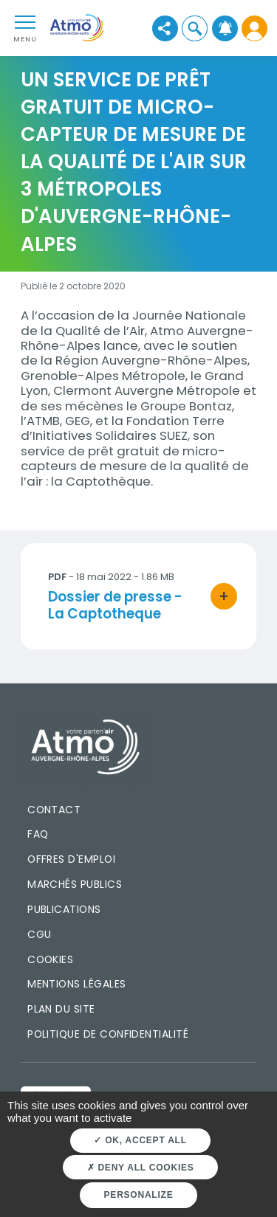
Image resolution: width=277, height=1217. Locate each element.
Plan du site (61, 1008)
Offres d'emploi (71, 859)
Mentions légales (76, 983)
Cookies (50, 959)
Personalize (139, 1195)
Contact (54, 809)
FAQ (37, 834)
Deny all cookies (140, 1167)
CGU (39, 934)
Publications (64, 909)
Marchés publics (74, 884)
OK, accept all (140, 1140)
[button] (194, 28)
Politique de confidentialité (107, 1034)
